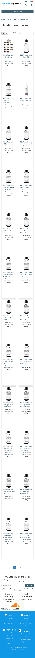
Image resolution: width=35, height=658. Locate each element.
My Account (9, 618)
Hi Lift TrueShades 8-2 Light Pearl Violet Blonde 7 (26, 405)
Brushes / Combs (26, 639)
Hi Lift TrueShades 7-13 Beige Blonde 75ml (26, 274)
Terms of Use (9, 633)
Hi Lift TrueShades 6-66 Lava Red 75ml (26, 187)
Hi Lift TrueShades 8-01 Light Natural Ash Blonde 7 (26, 361)
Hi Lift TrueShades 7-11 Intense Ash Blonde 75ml (8, 274)
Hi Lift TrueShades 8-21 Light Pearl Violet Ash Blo (8, 448)
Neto (23, 652)
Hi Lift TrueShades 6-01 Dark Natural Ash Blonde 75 (26, 144)
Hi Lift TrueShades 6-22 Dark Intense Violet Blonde (8, 187)
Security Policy (9, 640)
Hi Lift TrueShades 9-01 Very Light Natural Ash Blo (8, 535)
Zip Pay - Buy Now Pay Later (26, 624)
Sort (14, 32)
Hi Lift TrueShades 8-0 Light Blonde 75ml (8, 361)
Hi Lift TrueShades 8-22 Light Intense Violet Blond (26, 448)
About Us (25, 618)
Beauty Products (26, 634)
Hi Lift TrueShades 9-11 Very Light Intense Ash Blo (26, 535)
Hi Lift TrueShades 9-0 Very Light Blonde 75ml (26, 491)
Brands (26, 636)
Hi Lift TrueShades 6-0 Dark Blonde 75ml (8, 144)
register (6, 63)
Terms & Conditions (24, 589)
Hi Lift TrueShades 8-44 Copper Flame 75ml (9, 491)
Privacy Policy (18, 590)
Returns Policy (9, 638)
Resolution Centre (9, 623)
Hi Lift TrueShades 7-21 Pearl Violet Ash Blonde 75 (8, 318)
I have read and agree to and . (17, 589)
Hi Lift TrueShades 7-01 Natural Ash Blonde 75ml (26, 231)
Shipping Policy (9, 643)
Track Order (9, 621)
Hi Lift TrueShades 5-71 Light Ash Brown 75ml (8, 100)
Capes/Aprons (26, 642)
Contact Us (26, 621)
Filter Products (17, 11)
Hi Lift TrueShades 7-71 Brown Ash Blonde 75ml (26, 318)
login (10, 61)
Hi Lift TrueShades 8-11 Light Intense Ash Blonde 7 (8, 405)
